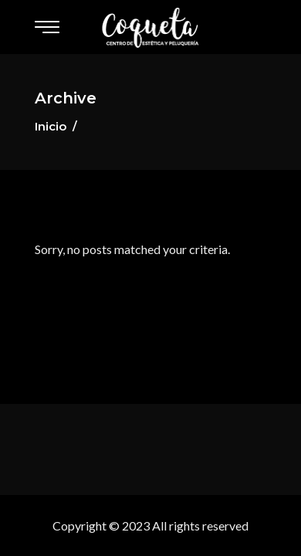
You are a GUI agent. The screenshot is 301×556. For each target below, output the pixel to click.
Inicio (50, 126)
